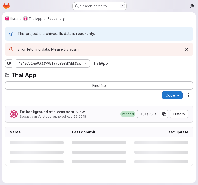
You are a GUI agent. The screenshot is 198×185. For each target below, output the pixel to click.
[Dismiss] (187, 49)
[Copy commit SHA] (164, 114)
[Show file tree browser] (9, 63)
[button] (127, 114)
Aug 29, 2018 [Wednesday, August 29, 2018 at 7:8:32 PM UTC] (76, 116)
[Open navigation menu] (15, 6)
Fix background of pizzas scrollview (52, 111)
